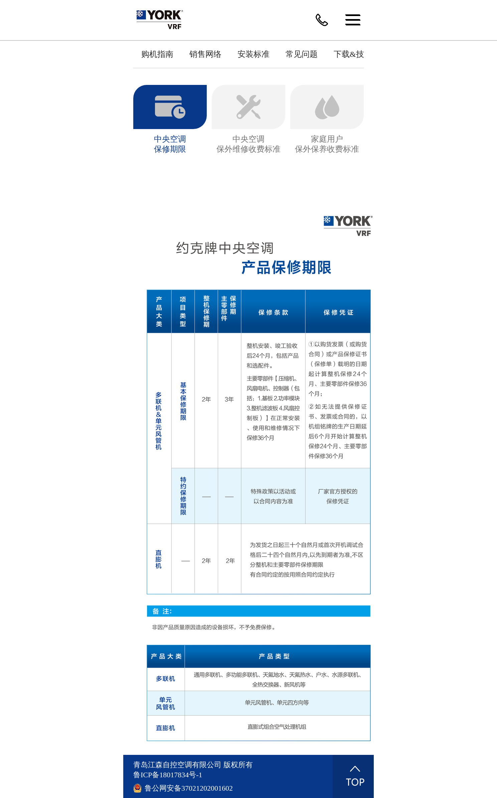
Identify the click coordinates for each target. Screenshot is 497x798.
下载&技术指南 (361, 54)
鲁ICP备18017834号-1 (167, 775)
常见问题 (302, 54)
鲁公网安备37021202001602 (189, 788)
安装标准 (253, 54)
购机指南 (157, 54)
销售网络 (205, 54)
